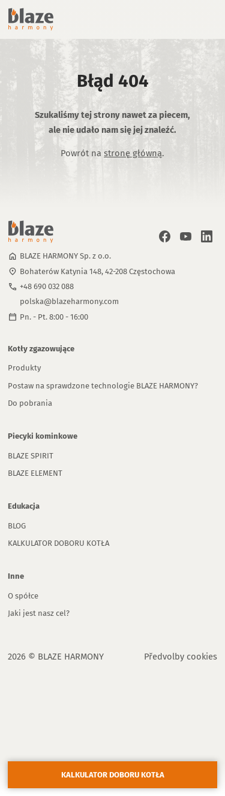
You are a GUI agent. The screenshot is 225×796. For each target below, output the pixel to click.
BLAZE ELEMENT (35, 473)
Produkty (24, 367)
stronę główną (133, 153)
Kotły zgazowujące (41, 348)
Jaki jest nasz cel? (39, 613)
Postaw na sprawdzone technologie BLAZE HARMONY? (103, 385)
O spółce (23, 595)
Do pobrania (30, 403)
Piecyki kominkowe (42, 436)
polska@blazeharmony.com (69, 301)
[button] (197, 19)
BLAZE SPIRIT (30, 455)
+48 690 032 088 (47, 286)
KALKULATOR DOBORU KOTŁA (58, 543)
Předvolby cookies (180, 656)
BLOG (17, 525)
